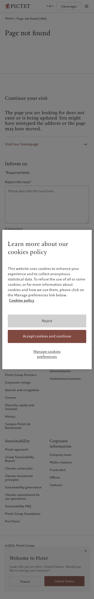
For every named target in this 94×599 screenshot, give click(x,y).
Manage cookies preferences (47, 354)
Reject (47, 320)
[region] (46, 299)
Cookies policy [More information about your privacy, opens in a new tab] (21, 300)
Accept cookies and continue (47, 336)
